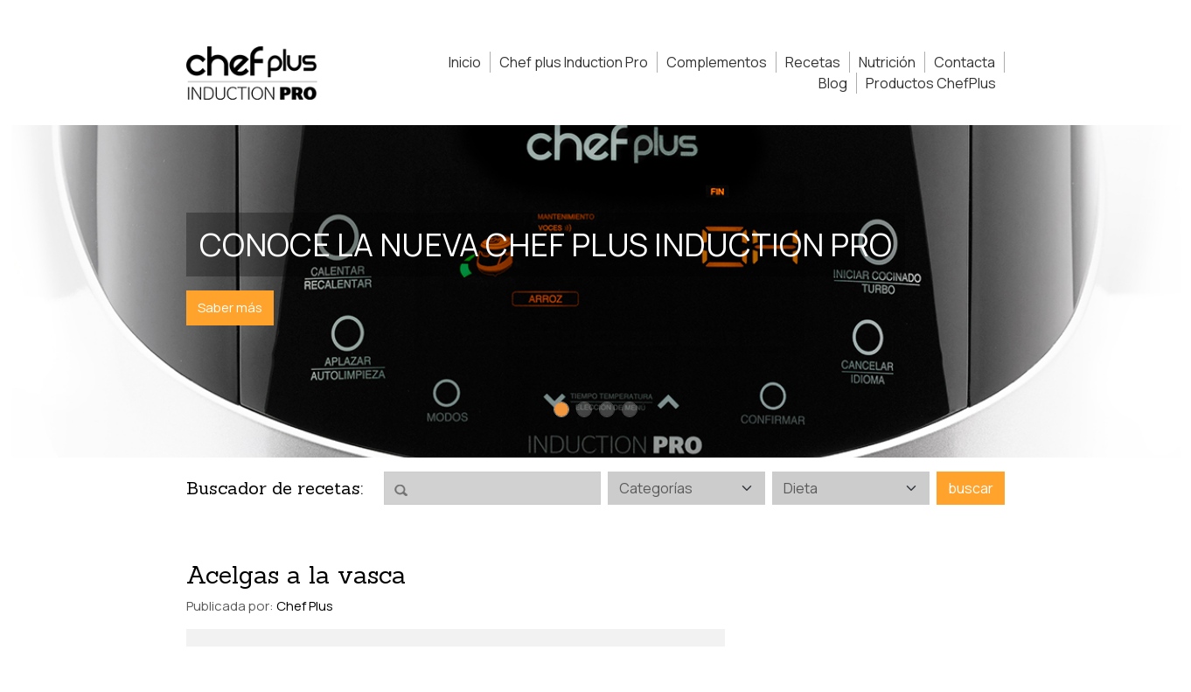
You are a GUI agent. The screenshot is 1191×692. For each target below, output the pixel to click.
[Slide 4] (629, 409)
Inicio (465, 62)
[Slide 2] (584, 409)
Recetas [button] (812, 62)
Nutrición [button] (887, 62)
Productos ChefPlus (931, 83)
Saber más (230, 307)
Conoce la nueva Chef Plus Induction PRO (545, 244)
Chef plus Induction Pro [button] (573, 62)
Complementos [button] (716, 62)
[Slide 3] (607, 409)
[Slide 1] (561, 409)
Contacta (964, 62)
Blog (832, 83)
